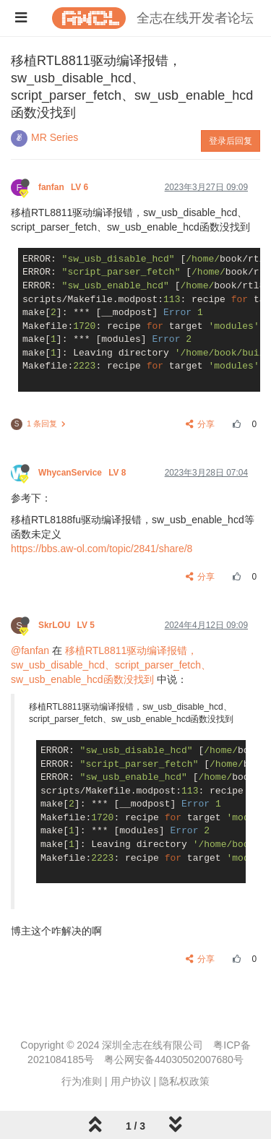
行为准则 (81, 1081)
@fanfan (30, 650)
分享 (200, 424)
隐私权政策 (184, 1081)
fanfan (64, 187)
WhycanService (83, 473)
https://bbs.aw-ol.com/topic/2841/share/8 (101, 548)
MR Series (54, 137)
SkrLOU (67, 625)
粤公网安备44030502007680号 (174, 1059)
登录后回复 (230, 141)
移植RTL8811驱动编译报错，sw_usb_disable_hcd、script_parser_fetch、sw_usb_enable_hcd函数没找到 (111, 665)
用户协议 (131, 1081)
